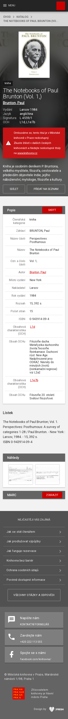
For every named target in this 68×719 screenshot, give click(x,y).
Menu (9, 5)
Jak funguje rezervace (21, 551)
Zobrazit (52, 495)
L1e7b (34, 380)
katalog (22, 16)
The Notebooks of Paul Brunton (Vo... (30, 21)
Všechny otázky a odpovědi (34, 595)
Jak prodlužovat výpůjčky (24, 541)
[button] (34, 55)
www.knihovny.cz (27, 153)
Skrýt (52, 210)
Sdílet (14, 189)
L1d (32, 327)
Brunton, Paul (13, 103)
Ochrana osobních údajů (22, 570)
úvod (7, 16)
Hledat (59, 4)
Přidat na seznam (46, 189)
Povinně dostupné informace (26, 579)
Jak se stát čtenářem (21, 531)
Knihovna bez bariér (20, 560)
